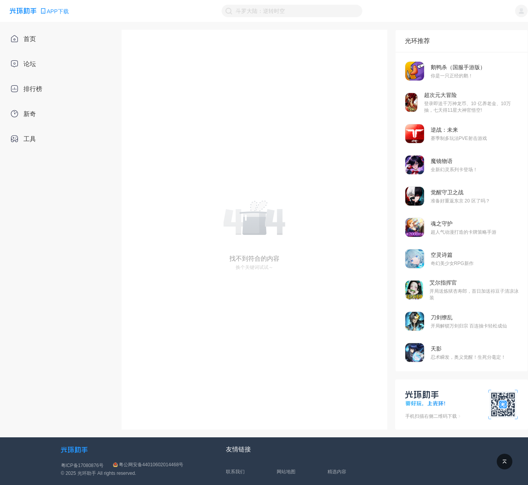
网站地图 (286, 471)
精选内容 (337, 471)
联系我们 (235, 471)
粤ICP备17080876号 (82, 465)
